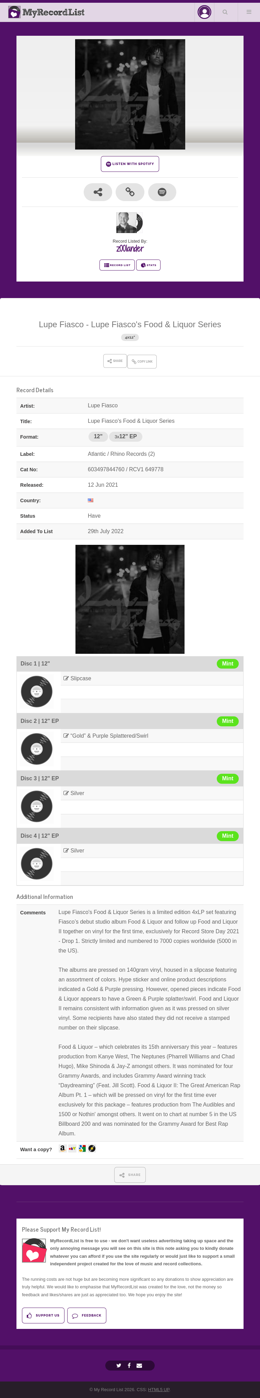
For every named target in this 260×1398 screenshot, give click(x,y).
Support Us (43, 1316)
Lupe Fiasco (61, 324)
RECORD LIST (117, 265)
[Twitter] (119, 1365)
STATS (148, 265)
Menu (249, 12)
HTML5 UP (158, 1389)
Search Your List (225, 12)
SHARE (130, 1175)
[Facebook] (130, 1365)
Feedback (86, 1316)
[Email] (140, 1365)
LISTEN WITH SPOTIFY (130, 164)
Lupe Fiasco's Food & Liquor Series (156, 324)
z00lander (130, 248)
